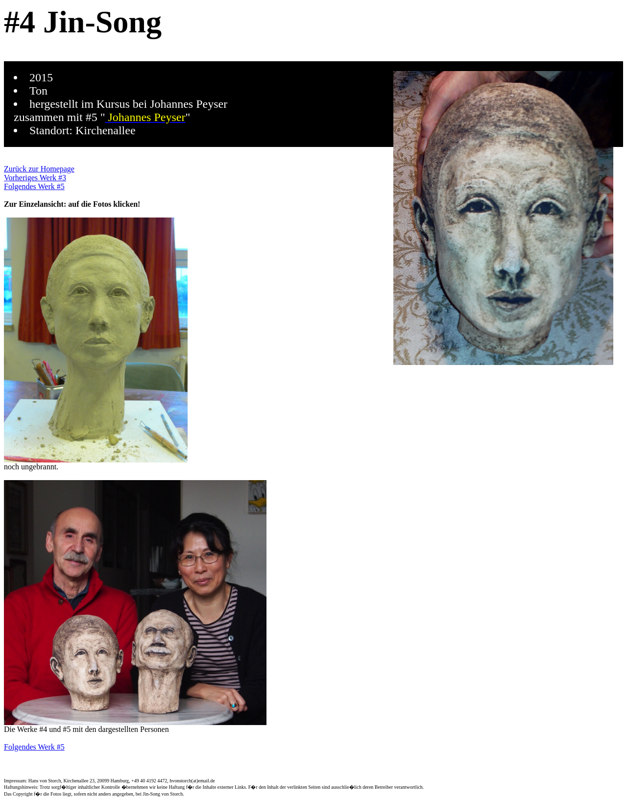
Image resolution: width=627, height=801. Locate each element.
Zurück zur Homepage (39, 169)
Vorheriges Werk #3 (35, 177)
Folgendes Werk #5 (34, 186)
